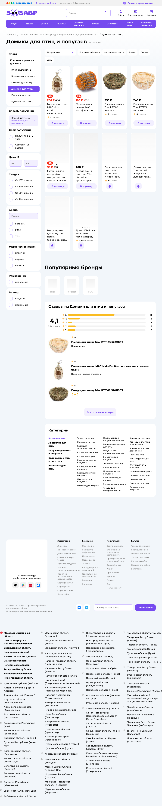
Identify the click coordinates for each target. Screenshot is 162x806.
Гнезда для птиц (21, 95)
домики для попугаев (141, 471)
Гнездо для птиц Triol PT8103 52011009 (97, 342)
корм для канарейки (87, 452)
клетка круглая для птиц (139, 459)
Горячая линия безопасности (89, 575)
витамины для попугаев (137, 488)
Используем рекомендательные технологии (29, 611)
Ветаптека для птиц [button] (57, 467)
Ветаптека (136, 569)
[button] (60, 52)
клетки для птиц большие (138, 466)
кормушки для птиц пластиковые (140, 443)
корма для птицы (86, 442)
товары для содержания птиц (112, 489)
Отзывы (111, 580)
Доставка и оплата (66, 553)
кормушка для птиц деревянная (140, 449)
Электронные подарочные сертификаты (113, 552)
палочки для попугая (88, 485)
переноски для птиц (140, 475)
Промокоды (113, 572)
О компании (88, 546)
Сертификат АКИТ (66, 583)
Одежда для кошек (140, 553)
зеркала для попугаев (114, 484)
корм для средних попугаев (86, 467)
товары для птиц (85, 438)
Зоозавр (11, 34)
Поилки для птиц (21, 82)
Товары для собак (140, 557)
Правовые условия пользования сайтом (26, 606)
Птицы (13, 54)
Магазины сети (114, 588)
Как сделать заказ (66, 550)
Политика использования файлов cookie (65, 576)
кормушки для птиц (140, 438)
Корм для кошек (139, 550)
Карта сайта (63, 594)
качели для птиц (111, 467)
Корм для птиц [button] (57, 438)
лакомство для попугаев (84, 480)
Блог (109, 584)
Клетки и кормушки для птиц (22, 62)
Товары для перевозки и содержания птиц (70, 34)
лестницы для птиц (113, 463)
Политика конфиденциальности (68, 568)
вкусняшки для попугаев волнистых (113, 439)
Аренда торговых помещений (91, 568)
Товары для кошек (140, 546)
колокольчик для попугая (112, 478)
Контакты (87, 584)
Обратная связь (65, 590)
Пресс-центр (88, 560)
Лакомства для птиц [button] (57, 444)
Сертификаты (64, 586)
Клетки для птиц (21, 69)
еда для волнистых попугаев (86, 461)
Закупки (86, 564)
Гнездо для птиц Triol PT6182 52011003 (97, 390)
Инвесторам (88, 556)
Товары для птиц (29, 34)
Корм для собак (139, 561)
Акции (110, 569)
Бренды (111, 576)
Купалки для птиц (21, 101)
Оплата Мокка (114, 565)
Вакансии (87, 580)
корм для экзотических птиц (86, 447)
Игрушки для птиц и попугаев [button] (59, 452)
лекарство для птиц (140, 483)
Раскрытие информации (88, 551)
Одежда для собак (140, 565)
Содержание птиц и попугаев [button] (59, 460)
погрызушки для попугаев (111, 472)
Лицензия (62, 546)
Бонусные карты (115, 546)
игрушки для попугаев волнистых (113, 451)
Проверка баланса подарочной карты (116, 559)
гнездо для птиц (138, 479)
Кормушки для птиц (23, 76)
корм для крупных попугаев (86, 474)
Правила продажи (66, 564)
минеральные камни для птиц (114, 445)
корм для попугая (86, 456)
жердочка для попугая (110, 458)
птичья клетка (137, 455)
